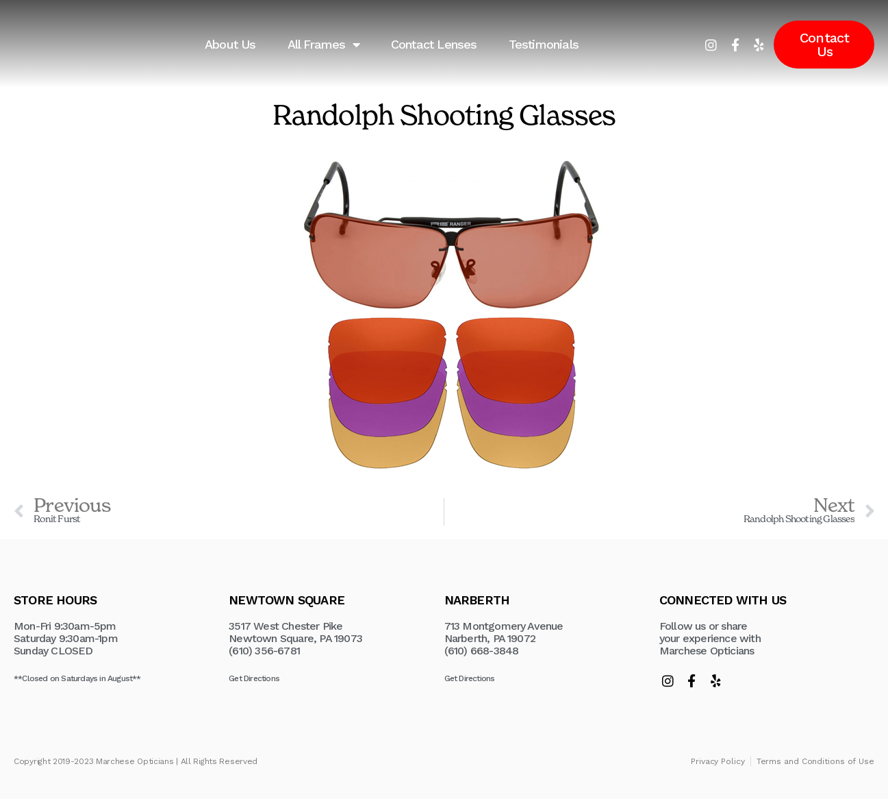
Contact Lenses (434, 44)
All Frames (323, 45)
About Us (230, 44)
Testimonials (544, 44)
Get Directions (254, 678)
